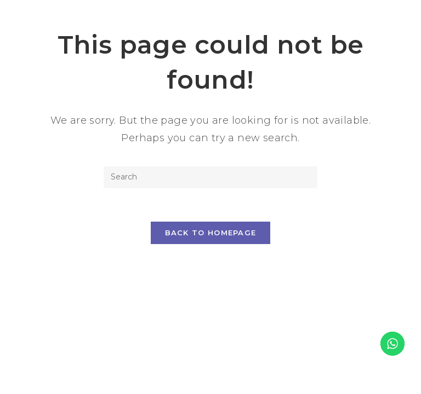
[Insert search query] (210, 177)
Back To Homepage (211, 232)
